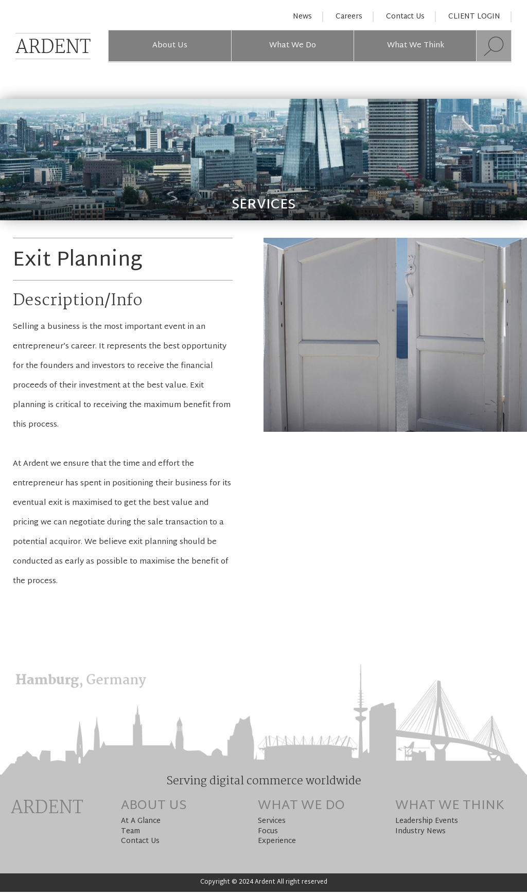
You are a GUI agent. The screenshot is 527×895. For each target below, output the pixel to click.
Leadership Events (426, 821)
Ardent (46, 808)
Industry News (420, 831)
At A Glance (141, 821)
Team (130, 831)
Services (272, 821)
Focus (268, 831)
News (302, 16)
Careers (349, 16)
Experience (277, 841)
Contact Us (405, 16)
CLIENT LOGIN (474, 16)
